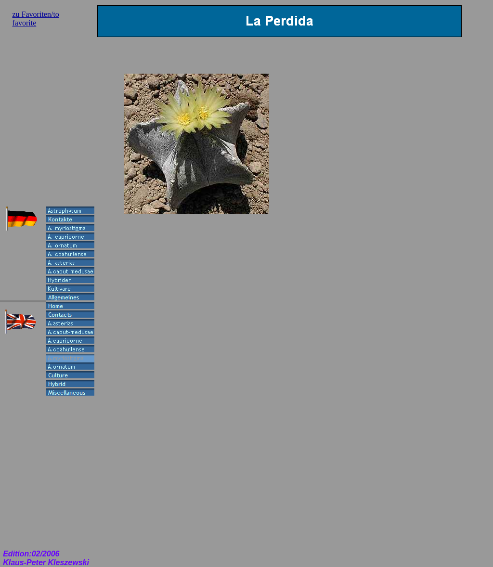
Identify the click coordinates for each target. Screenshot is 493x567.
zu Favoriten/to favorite (36, 18)
